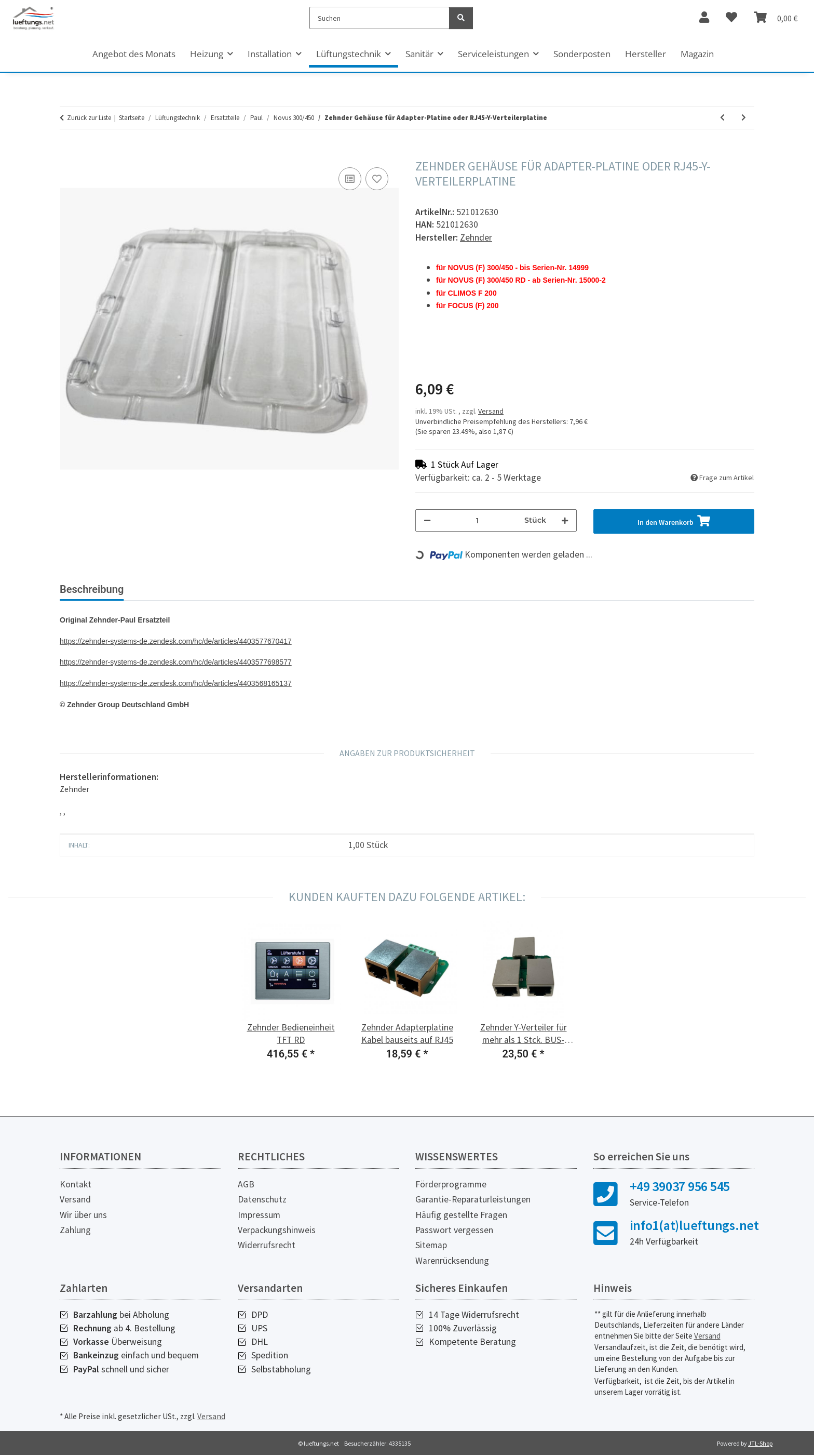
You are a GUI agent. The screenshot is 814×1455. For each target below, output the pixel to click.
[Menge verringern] (427, 520)
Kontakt (75, 1184)
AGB (246, 1184)
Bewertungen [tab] (171, 589)
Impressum (259, 1215)
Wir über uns (83, 1215)
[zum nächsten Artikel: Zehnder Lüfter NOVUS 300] (743, 118)
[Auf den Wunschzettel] (376, 178)
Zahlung (75, 1230)
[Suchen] (379, 18)
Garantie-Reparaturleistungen (473, 1199)
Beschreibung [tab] (92, 589)
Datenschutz (262, 1199)
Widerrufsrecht (266, 1245)
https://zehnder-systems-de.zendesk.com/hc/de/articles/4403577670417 (176, 641)
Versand (491, 411)
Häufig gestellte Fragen (461, 1215)
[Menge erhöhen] (564, 520)
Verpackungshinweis (277, 1230)
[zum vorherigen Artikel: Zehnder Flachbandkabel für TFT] (722, 118)
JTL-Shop (760, 1443)
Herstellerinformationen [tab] (274, 589)
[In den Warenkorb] (68, 153)
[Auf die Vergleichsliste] (349, 178)
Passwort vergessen (454, 1230)
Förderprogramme (450, 1184)
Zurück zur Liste (89, 117)
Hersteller (645, 54)
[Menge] (477, 520)
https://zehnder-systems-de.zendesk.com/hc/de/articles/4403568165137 (176, 683)
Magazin (697, 54)
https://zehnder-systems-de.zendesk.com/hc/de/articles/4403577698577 (176, 662)
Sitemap (431, 1245)
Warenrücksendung (452, 1260)
